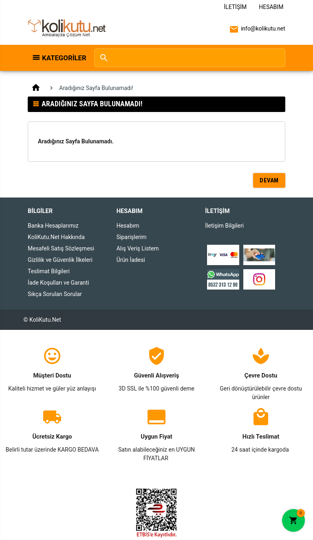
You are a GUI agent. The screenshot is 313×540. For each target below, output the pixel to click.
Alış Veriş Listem (138, 248)
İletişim (235, 7)
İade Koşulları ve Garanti (58, 282)
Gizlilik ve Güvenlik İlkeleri (60, 260)
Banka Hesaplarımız (53, 225)
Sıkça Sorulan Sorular (55, 294)
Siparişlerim (132, 237)
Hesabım (271, 7)
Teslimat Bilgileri (49, 271)
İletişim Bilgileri (224, 225)
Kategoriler (64, 58)
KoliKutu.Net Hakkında (56, 237)
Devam (269, 180)
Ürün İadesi (131, 260)
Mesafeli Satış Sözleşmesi (61, 248)
